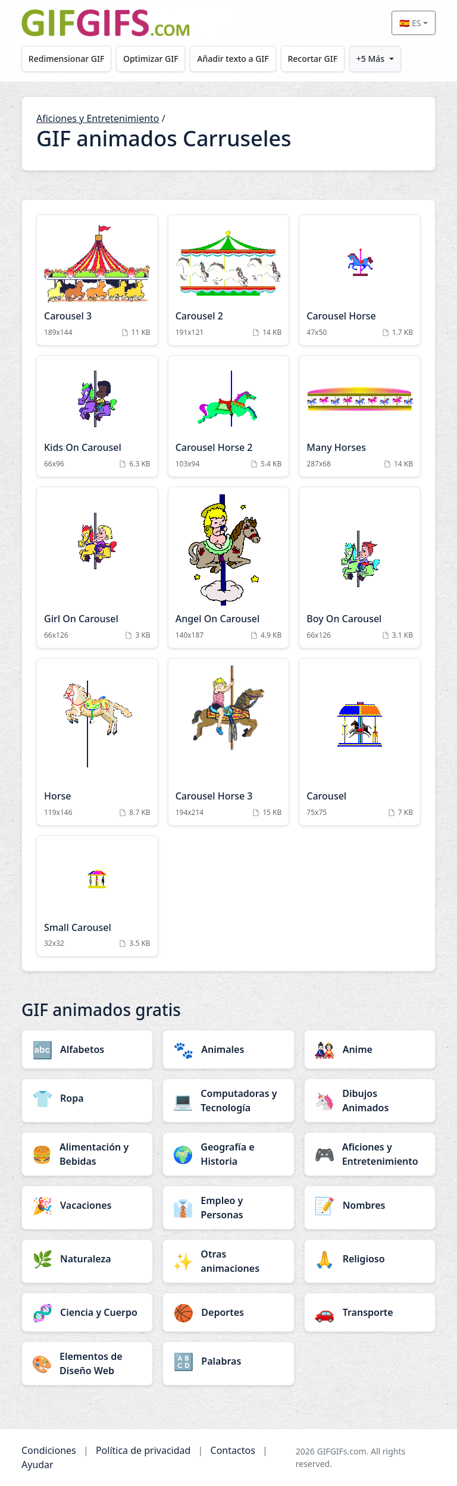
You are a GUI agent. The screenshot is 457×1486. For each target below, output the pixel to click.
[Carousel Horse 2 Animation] (228, 416)
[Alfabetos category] (87, 1049)
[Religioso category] (370, 1259)
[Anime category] (370, 1049)
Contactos (233, 1450)
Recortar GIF (314, 58)
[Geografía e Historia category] (228, 1154)
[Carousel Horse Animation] (359, 280)
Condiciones (48, 1450)
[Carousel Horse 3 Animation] (228, 742)
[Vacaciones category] (87, 1205)
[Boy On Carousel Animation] (359, 567)
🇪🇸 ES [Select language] (410, 23)
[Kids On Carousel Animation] (97, 416)
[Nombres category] (370, 1205)
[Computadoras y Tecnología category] (228, 1100)
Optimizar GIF (151, 58)
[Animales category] (228, 1049)
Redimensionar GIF (66, 58)
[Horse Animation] (97, 742)
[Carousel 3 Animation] (97, 280)
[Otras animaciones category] (228, 1261)
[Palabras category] (228, 1361)
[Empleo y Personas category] (228, 1207)
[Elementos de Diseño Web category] (87, 1363)
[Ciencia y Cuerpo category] (87, 1312)
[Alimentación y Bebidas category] (87, 1154)
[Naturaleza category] (87, 1259)
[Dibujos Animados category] (370, 1100)
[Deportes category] (228, 1312)
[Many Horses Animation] (359, 416)
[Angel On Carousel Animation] (228, 567)
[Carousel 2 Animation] (228, 280)
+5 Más (372, 58)
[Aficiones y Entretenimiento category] (370, 1154)
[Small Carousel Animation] (97, 896)
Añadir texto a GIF (234, 58)
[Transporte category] (370, 1312)
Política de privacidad (143, 1450)
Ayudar (37, 1464)
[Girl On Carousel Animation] (97, 567)
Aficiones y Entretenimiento (97, 118)
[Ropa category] (87, 1098)
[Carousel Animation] (359, 742)
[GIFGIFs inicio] (105, 23)
